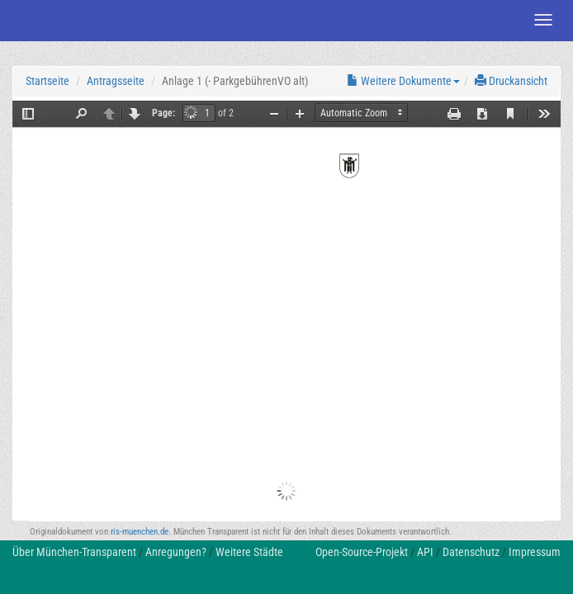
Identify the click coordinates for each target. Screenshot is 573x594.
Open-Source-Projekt (361, 552)
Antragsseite (115, 80)
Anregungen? (175, 552)
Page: (163, 113)
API (425, 552)
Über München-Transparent (74, 552)
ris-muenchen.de (139, 531)
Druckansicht (511, 80)
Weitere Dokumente (403, 80)
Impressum (535, 552)
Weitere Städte (249, 552)
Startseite (47, 80)
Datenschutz (471, 552)
